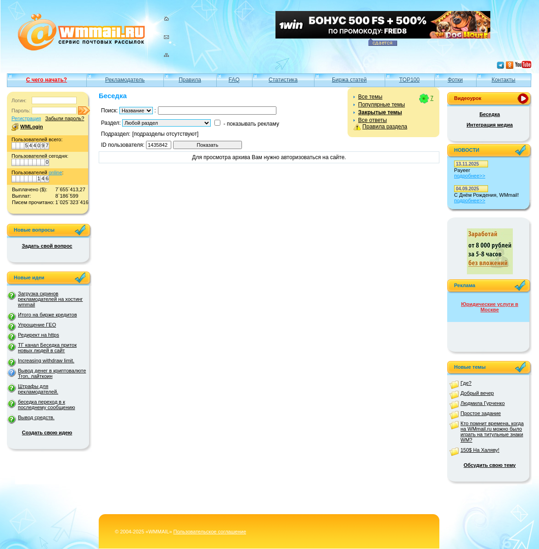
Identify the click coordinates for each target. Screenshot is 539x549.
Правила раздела (384, 126)
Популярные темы (381, 104)
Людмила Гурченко (482, 403)
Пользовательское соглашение (210, 531)
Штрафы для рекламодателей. (38, 388)
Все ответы (372, 120)
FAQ (234, 80)
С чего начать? (46, 80)
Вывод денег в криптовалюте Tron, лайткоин (52, 373)
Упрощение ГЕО (37, 324)
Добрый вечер (477, 393)
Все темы (370, 97)
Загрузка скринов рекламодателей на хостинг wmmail (50, 299)
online (55, 172)
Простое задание (480, 413)
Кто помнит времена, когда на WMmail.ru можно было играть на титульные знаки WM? (492, 432)
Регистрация (26, 118)
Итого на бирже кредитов (47, 314)
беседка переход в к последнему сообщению (46, 404)
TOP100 (409, 80)
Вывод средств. (36, 417)
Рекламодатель (125, 80)
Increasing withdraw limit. (46, 360)
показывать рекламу (253, 124)
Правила (190, 80)
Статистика (283, 80)
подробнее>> (469, 175)
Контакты (504, 80)
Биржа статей (349, 80)
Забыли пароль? (64, 118)
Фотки (455, 80)
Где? (466, 383)
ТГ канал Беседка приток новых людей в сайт (47, 347)
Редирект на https (38, 335)
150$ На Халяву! (480, 450)
